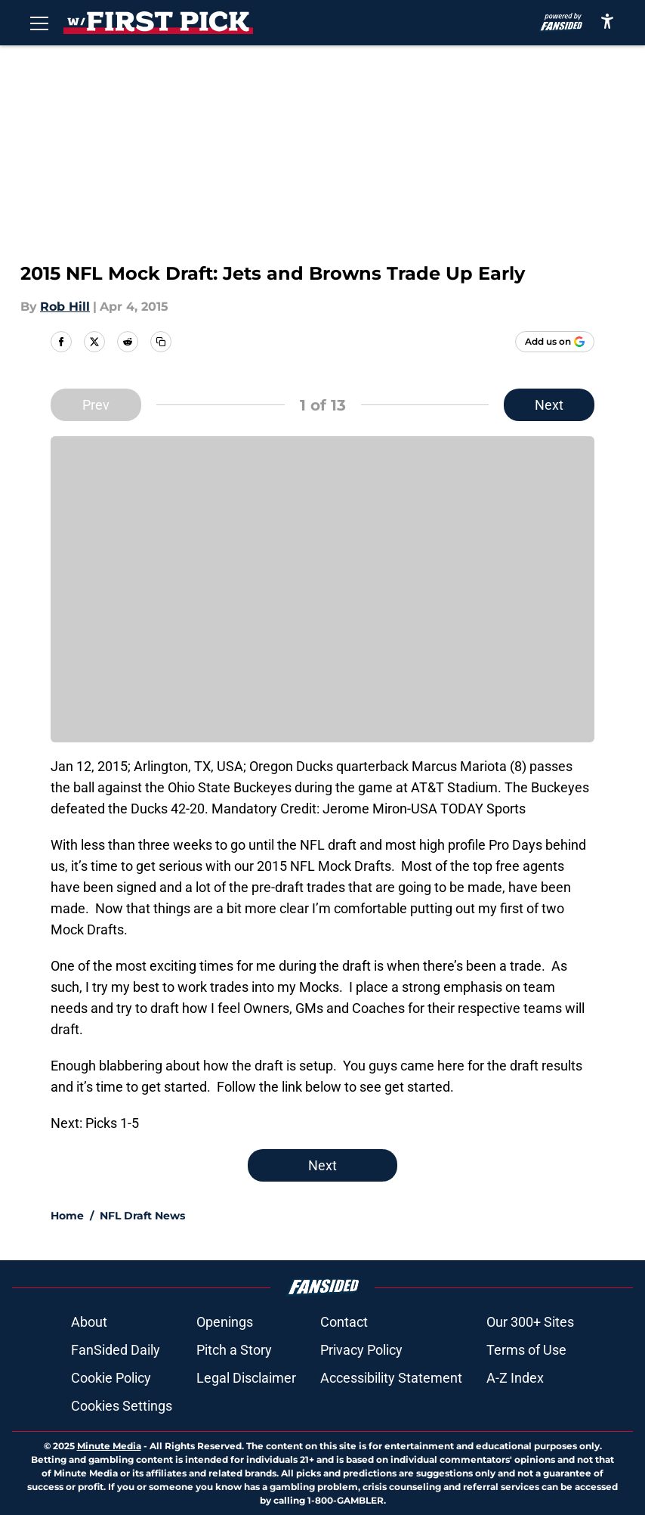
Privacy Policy (361, 1350)
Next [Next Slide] (549, 405)
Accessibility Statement (391, 1378)
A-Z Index (515, 1378)
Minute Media (109, 1445)
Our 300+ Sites (530, 1322)
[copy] (160, 341)
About (89, 1322)
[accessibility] (607, 21)
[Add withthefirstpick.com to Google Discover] (554, 341)
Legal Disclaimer (246, 1378)
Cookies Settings (121, 1406)
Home (67, 1215)
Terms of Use (526, 1350)
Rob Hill (65, 306)
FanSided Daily (115, 1350)
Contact (344, 1322)
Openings (224, 1322)
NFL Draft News (142, 1215)
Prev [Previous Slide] (96, 405)
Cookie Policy (111, 1378)
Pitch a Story (234, 1350)
